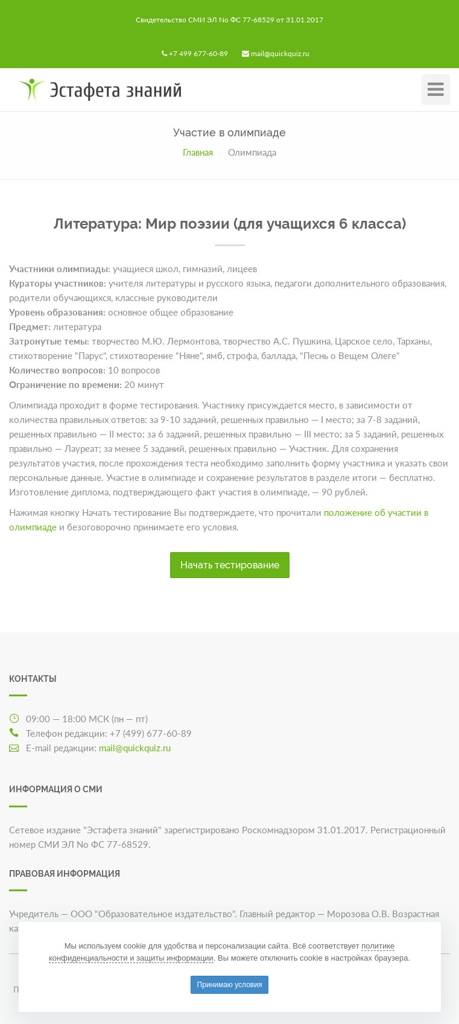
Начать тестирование (229, 565)
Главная (198, 152)
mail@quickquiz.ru (280, 53)
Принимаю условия (229, 985)
